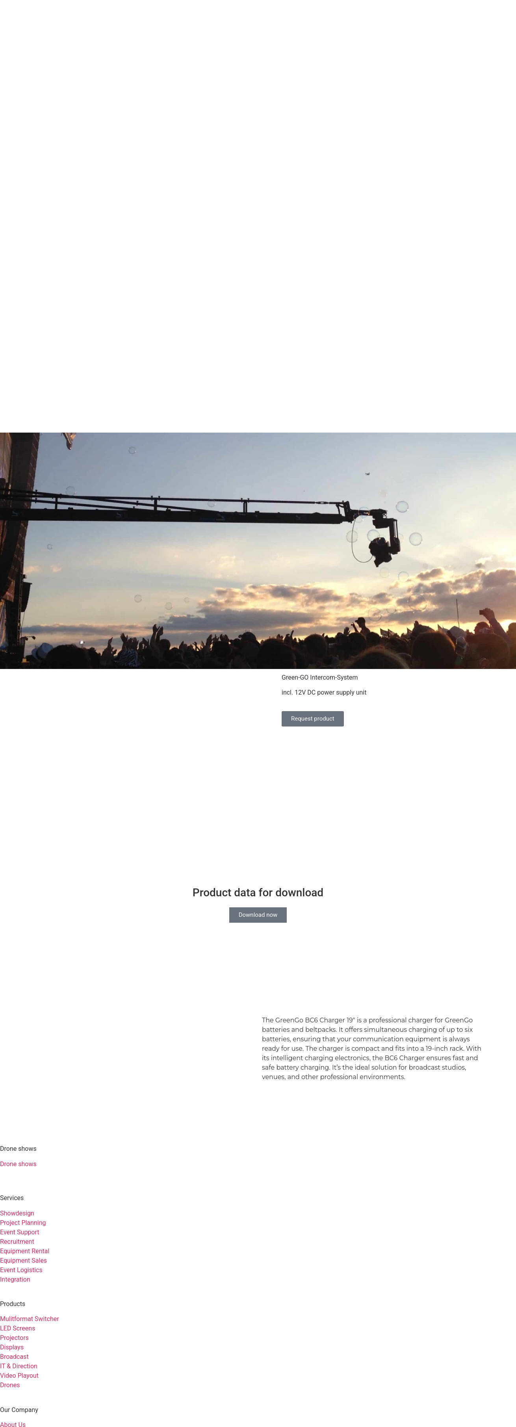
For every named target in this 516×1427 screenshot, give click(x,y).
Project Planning (23, 1076)
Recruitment (17, 1094)
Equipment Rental (24, 1104)
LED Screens (17, 1181)
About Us (13, 1278)
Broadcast (14, 1209)
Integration (15, 1132)
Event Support (19, 1085)
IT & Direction (18, 1219)
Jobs (7, 1297)
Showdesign (17, 1066)
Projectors (14, 1191)
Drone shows (18, 1017)
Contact (11, 1315)
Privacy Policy (63, 1345)
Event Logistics (21, 1123)
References (16, 1287)
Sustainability (18, 1306)
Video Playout (19, 1228)
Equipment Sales (23, 1113)
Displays (12, 1200)
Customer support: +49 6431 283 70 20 (55, 1366)
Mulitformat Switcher (29, 1172)
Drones (10, 1238)
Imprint (18, 1345)
